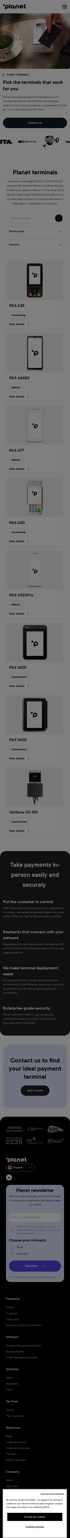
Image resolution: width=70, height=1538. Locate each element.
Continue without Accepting (52, 1493)
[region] (35, 1513)
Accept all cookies (34, 1516)
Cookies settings (35, 1526)
